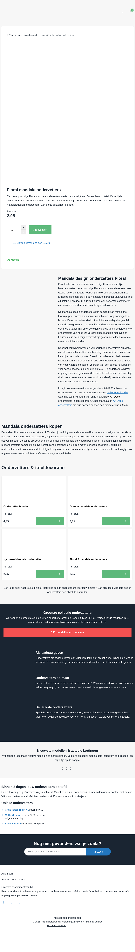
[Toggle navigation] (122, 11)
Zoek (98, 852)
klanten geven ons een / (31, 243)
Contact (98, 922)
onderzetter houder (117, 392)
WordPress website (56, 926)
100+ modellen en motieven (67, 632)
